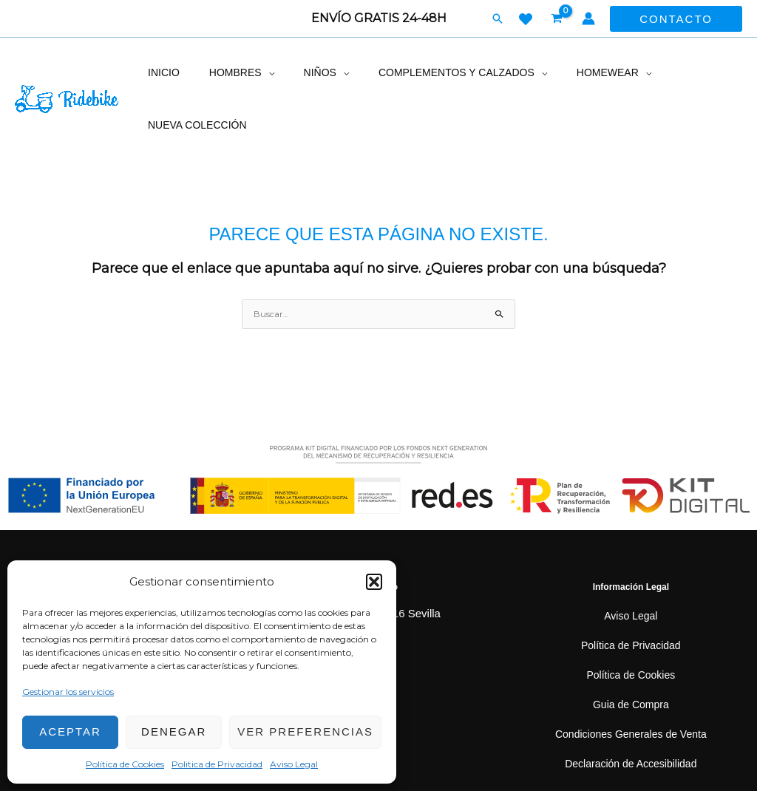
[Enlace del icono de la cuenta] (588, 18)
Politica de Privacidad (217, 764)
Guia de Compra (630, 652)
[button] (374, 581)
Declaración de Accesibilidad (631, 711)
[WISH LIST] (525, 19)
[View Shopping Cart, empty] (557, 18)
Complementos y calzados (427, 72)
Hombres (223, 72)
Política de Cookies (125, 764)
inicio (161, 72)
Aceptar (70, 731)
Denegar (173, 731)
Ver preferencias (305, 731)
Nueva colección (682, 72)
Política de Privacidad (630, 593)
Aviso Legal (294, 764)
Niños (298, 72)
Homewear (568, 72)
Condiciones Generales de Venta (631, 682)
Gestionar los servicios (68, 691)
